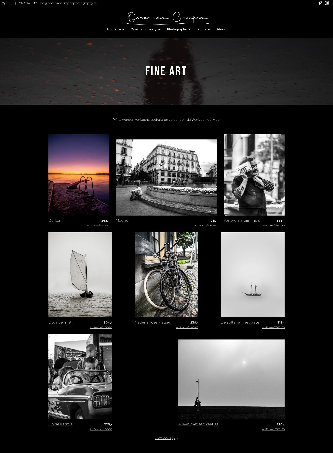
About (221, 29)
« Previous (163, 438)
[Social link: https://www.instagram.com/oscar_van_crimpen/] (327, 3)
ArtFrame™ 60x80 (98, 223)
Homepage (115, 29)
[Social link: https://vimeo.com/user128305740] (320, 3)
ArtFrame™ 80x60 (206, 223)
